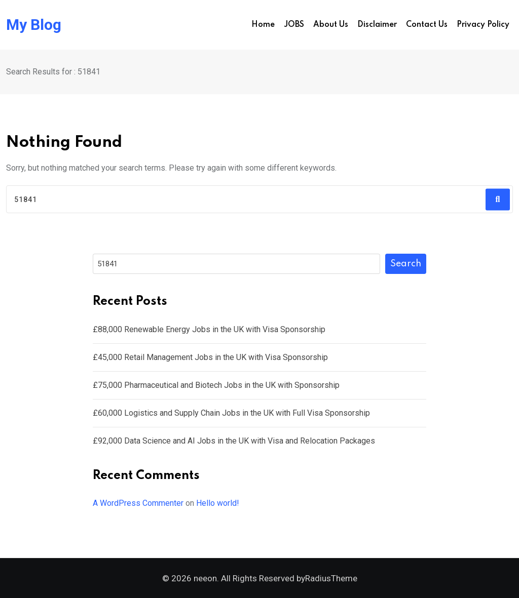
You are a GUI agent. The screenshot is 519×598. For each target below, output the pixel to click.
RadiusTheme (331, 578)
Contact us (427, 25)
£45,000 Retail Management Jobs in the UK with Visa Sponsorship (210, 357)
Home (263, 25)
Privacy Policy (483, 25)
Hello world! (217, 503)
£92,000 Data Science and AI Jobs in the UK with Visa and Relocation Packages (234, 441)
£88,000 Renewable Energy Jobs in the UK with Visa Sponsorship (209, 329)
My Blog (33, 25)
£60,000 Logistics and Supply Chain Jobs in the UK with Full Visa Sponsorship (231, 413)
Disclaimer (377, 25)
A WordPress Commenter (138, 503)
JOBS (294, 25)
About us (330, 25)
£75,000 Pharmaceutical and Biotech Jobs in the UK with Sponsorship (216, 385)
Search (405, 263)
